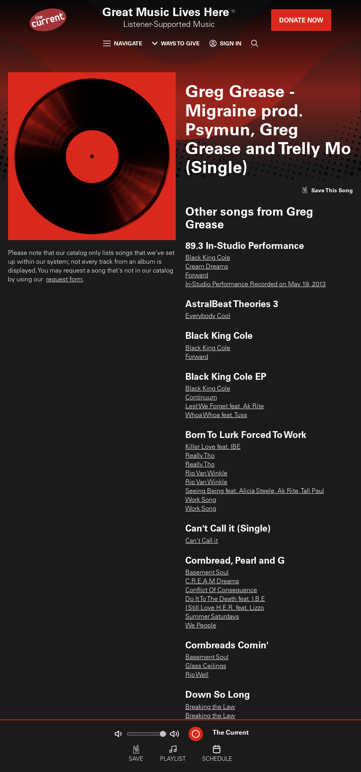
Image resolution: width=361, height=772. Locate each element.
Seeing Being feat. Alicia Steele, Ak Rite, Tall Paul (254, 491)
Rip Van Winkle (206, 474)
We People (200, 626)
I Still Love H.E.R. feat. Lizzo (224, 608)
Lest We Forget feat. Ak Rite (224, 406)
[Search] (255, 43)
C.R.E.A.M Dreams (212, 581)
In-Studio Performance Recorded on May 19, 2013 (255, 284)
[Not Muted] (118, 733)
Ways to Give (176, 43)
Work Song (200, 500)
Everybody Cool (207, 316)
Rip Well (197, 675)
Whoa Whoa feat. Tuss (216, 415)
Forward (196, 276)
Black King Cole (207, 258)
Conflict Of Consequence (221, 590)
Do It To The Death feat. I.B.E (225, 599)
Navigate (122, 43)
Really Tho (200, 456)
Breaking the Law (210, 707)
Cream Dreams (206, 267)
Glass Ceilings (205, 666)
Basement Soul (207, 573)
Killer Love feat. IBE (213, 447)
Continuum (201, 398)
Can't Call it (201, 541)
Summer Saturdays (212, 617)
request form (64, 280)
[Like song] (327, 190)
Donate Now (301, 20)
